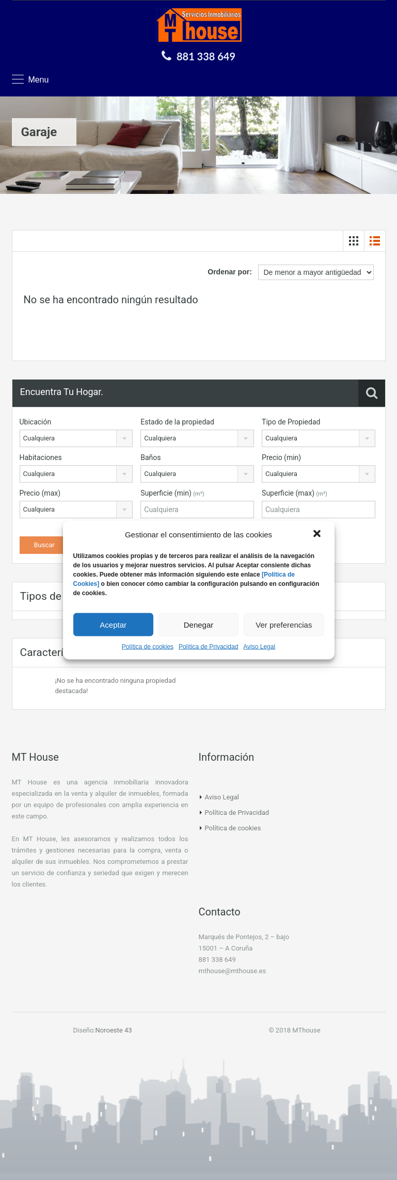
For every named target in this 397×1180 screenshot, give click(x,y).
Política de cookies (147, 646)
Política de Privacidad (208, 646)
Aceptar (113, 624)
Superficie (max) (294, 493)
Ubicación (36, 422)
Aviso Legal (259, 646)
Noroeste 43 (114, 1030)
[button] (318, 535)
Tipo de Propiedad (291, 422)
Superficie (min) (172, 493)
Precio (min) (281, 457)
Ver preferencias (284, 624)
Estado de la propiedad (177, 422)
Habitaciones (41, 457)
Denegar (199, 624)
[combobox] (76, 438)
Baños (150, 457)
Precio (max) (40, 493)
